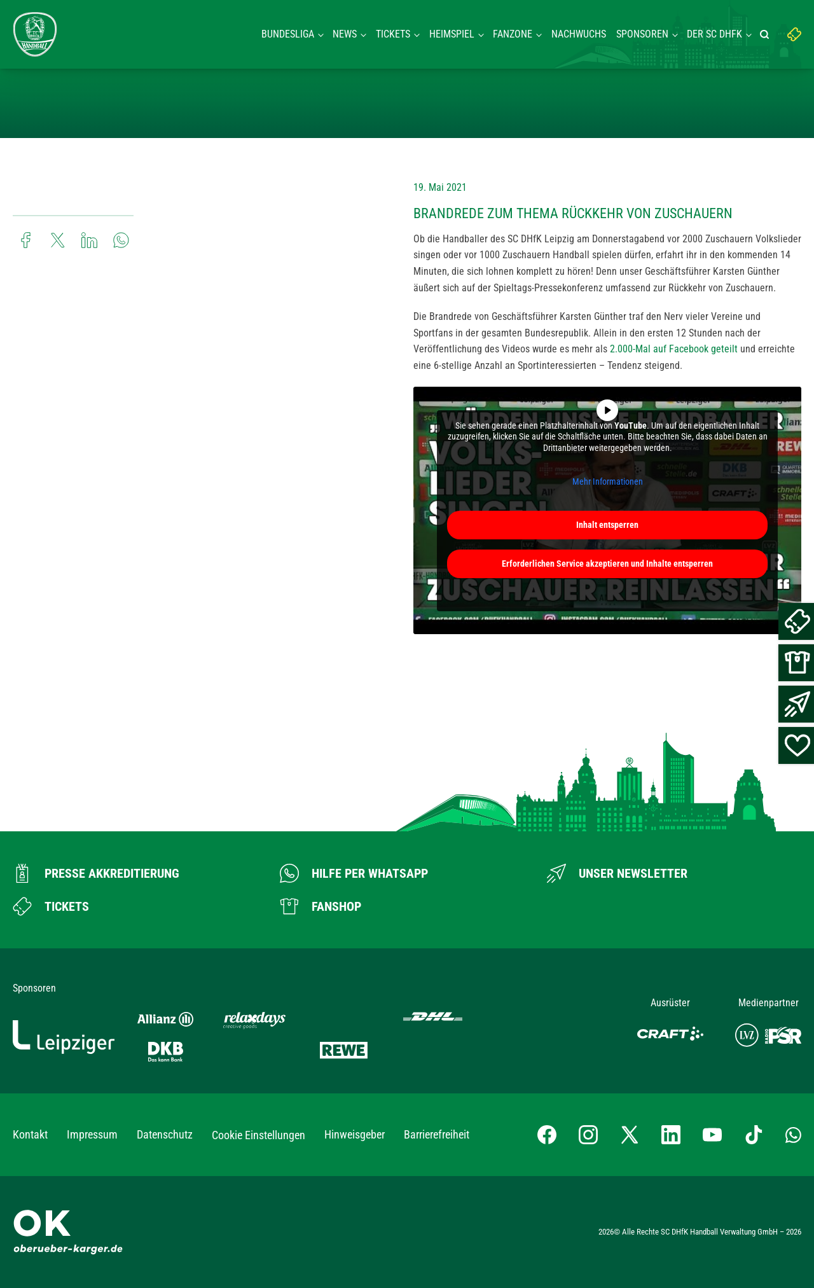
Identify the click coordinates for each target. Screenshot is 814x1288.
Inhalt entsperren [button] (607, 524)
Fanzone (512, 34)
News (345, 34)
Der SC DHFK (714, 34)
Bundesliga (287, 34)
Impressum (92, 1134)
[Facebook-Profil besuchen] (546, 1134)
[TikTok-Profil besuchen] (753, 1134)
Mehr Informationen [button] (607, 481)
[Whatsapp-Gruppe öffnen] (793, 1134)
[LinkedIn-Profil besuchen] (670, 1134)
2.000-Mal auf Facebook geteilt (674, 349)
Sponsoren (642, 34)
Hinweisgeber (354, 1134)
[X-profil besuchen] (629, 1134)
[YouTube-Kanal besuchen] (712, 1134)
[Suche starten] (766, 34)
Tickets (393, 34)
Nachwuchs (578, 34)
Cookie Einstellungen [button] (258, 1135)
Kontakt (30, 1134)
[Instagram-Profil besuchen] (588, 1134)
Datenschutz (165, 1134)
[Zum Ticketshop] (51, 906)
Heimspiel (451, 34)
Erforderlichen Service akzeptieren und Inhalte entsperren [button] (607, 563)
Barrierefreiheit (436, 1134)
